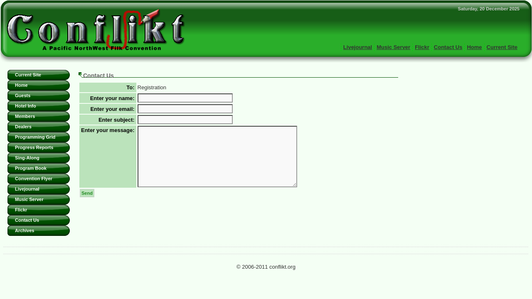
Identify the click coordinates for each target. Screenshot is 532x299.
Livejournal (357, 47)
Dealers (23, 126)
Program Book (31, 168)
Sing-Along (27, 157)
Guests (22, 95)
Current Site (502, 47)
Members (25, 116)
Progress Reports (34, 147)
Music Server (393, 47)
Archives (24, 230)
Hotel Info (25, 105)
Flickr (422, 47)
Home (474, 47)
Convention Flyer (33, 178)
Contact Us (448, 47)
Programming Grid (35, 137)
